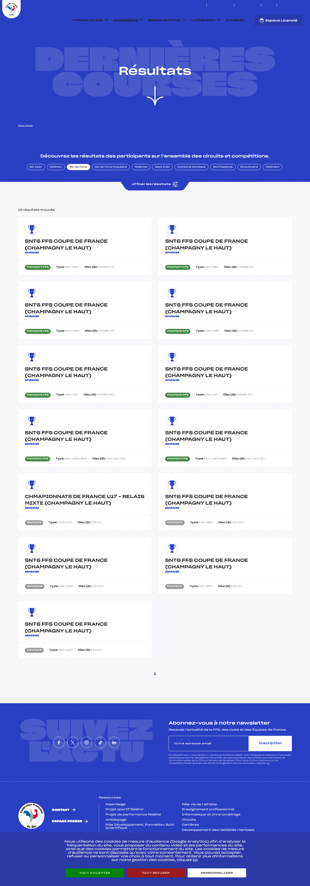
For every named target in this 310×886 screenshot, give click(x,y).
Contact (61, 831)
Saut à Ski (162, 188)
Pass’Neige (116, 825)
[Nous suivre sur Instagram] (291, 5)
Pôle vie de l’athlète (199, 825)
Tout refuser (156, 873)
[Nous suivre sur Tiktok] (296, 5)
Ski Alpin (36, 188)
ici (268, 785)
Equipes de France (164, 20)
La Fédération (203, 20)
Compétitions (125, 20)
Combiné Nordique (191, 188)
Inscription (270, 764)
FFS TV (269, 5)
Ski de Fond (78, 188)
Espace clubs (220, 5)
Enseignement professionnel (208, 831)
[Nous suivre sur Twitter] (286, 5)
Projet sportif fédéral (124, 831)
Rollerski (141, 188)
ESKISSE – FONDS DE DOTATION (181, 5)
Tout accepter (94, 873)
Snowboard (249, 188)
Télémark (272, 188)
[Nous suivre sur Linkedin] (301, 5)
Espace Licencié (278, 20)
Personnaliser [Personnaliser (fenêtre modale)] (217, 873)
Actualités (234, 20)
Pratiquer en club (88, 20)
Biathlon (56, 188)
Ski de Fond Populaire (111, 188)
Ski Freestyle (223, 188)
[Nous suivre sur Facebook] (280, 5)
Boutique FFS (247, 5)
